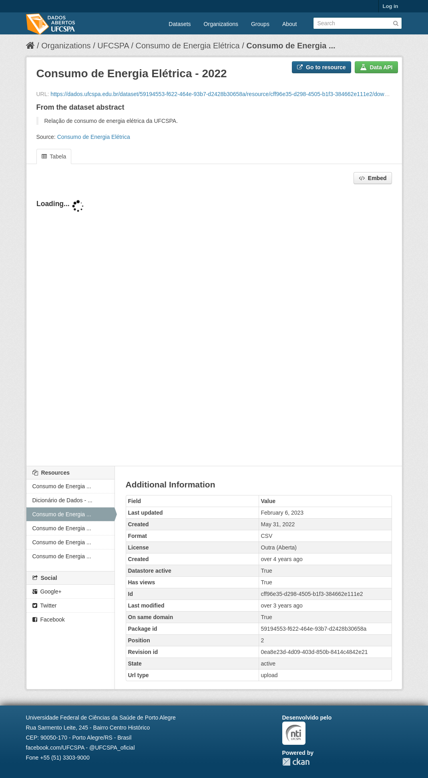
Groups (260, 24)
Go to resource (321, 67)
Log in (390, 6)
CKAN (295, 762)
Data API (376, 67)
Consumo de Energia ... (290, 45)
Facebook (48, 619)
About (289, 24)
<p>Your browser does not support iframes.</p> (214, 326)
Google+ (47, 591)
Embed (373, 178)
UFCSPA (113, 45)
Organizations (221, 24)
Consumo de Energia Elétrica (188, 45)
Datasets (180, 24)
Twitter (44, 605)
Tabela (54, 156)
